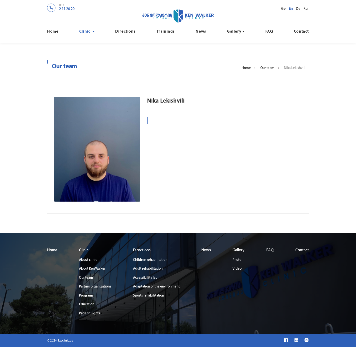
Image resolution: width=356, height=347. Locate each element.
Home (52, 32)
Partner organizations (95, 286)
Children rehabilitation (150, 260)
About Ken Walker (92, 269)
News (201, 32)
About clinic (88, 260)
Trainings (166, 32)
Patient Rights (89, 313)
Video (237, 269)
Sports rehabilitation (148, 295)
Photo (236, 260)
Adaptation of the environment (156, 286)
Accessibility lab (145, 278)
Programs (86, 295)
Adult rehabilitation (148, 269)
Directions (125, 32)
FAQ (269, 32)
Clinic (86, 32)
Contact (301, 32)
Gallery (235, 32)
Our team (267, 68)
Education (86, 304)
